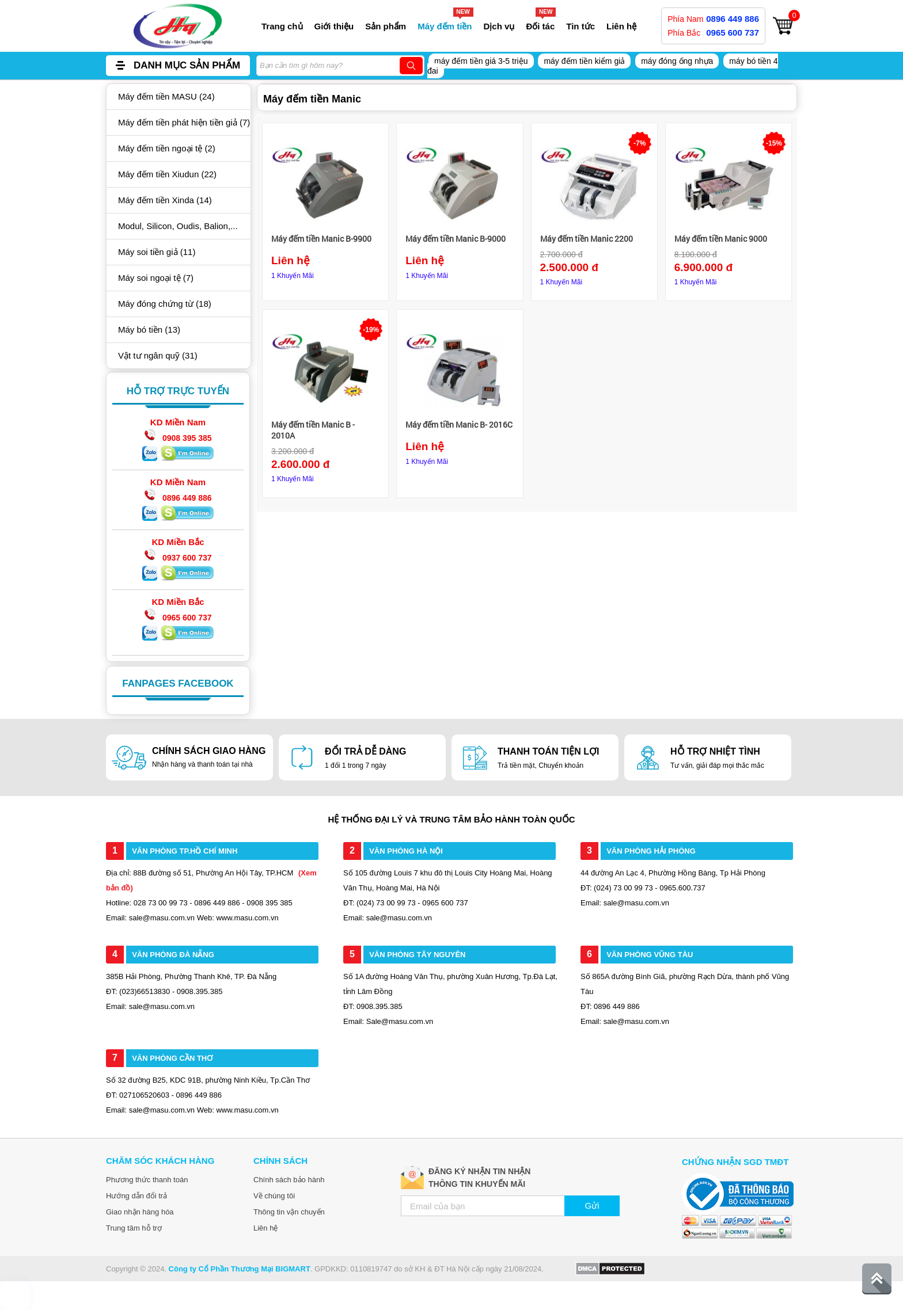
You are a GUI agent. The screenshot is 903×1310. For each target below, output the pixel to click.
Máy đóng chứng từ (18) (164, 304)
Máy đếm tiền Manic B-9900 (321, 238)
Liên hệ (621, 26)
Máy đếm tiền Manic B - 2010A (313, 430)
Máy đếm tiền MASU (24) (166, 96)
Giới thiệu (334, 26)
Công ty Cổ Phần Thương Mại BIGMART (239, 1269)
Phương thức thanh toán (147, 1179)
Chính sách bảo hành (288, 1179)
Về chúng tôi (274, 1195)
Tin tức (580, 26)
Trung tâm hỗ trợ (134, 1228)
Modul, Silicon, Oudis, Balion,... (178, 226)
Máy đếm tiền (445, 26)
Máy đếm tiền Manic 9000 (720, 238)
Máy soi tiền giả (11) (156, 252)
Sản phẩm (385, 26)
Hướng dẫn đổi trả (136, 1195)
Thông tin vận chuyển (289, 1212)
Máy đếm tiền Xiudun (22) (167, 174)
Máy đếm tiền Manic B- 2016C (459, 424)
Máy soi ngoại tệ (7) (155, 278)
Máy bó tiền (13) (149, 329)
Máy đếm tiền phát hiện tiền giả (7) (184, 122)
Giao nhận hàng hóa (140, 1212)
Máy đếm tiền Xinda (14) (165, 200)
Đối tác (540, 26)
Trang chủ (282, 26)
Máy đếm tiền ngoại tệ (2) (166, 148)
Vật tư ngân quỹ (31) (158, 355)
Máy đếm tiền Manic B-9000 (455, 238)
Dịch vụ (499, 26)
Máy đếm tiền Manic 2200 (586, 238)
